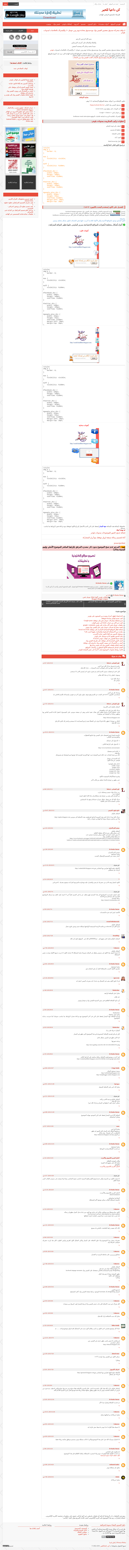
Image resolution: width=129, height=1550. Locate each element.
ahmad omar (115, 1353)
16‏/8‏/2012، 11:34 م (48, 978)
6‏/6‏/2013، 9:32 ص (48, 1313)
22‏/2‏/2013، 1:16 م (48, 1209)
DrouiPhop (116, 935)
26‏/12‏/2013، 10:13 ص (49, 1412)
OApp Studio (115, 1068)
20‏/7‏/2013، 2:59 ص (48, 1353)
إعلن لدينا (112, 1542)
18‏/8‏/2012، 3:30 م (48, 1009)
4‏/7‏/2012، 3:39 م (47, 909)
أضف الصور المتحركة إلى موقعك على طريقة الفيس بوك (104, 641)
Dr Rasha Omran (114, 689)
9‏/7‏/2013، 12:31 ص (48, 1338)
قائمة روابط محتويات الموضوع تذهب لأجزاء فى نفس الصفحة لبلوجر (100, 650)
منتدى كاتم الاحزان (114, 828)
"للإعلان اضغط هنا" (15, 63)
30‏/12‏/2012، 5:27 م (48, 1126)
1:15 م (108, 595)
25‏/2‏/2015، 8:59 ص (48, 1436)
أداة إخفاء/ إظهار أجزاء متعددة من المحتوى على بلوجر (105, 616)
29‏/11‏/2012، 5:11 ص (48, 1096)
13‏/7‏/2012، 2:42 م (48, 921)
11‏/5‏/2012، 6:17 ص (48, 689)
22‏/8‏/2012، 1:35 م (48, 1054)
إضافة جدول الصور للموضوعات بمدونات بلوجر (108, 533)
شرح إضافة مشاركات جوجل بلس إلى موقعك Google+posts (103, 620)
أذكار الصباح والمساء (80, 1530)
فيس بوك (56, 24)
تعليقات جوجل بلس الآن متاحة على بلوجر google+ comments (103, 625)
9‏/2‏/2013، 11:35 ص (48, 1190)
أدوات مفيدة (104, 24)
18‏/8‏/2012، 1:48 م (48, 990)
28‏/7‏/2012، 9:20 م (48, 935)
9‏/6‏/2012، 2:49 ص (48, 849)
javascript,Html (119, 543)
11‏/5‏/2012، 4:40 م (48, 789)
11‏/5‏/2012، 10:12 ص (48, 732)
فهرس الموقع (115, 24)
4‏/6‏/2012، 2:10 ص (48, 828)
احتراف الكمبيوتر (114, 1369)
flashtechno (116, 990)
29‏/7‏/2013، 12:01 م (48, 1369)
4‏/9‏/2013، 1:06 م (47, 1385)
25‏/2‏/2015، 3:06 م (48, 1448)
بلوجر (52, 50)
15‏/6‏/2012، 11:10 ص (48, 865)
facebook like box (99, 105)
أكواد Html (94, 597)
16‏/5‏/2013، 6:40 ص (48, 1287)
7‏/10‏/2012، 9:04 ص (48, 1068)
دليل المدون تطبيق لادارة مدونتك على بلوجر (108, 636)
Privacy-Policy (121, 1542)
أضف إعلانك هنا (35, 1528)
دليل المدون (92, 24)
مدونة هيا (116, 1084)
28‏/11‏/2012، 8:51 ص (48, 1084)
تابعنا (32, 30)
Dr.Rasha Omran (101, 583)
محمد (117, 1126)
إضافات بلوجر (67, 24)
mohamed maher (114, 1464)
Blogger (94, 599)
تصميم (83, 24)
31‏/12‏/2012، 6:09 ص (48, 1144)
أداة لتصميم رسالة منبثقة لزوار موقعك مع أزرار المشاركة (104, 538)
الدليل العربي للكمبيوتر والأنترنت (110, 1158)
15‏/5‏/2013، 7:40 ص (48, 1264)
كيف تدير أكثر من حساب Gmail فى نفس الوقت (107, 623)
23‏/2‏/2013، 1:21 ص (48, 1225)
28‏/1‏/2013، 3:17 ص (48, 1175)
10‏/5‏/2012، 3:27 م (48, 663)
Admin (117, 1477)
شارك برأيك (97, 4)
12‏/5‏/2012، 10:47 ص (48, 810)
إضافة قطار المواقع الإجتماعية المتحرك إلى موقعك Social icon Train (100, 629)
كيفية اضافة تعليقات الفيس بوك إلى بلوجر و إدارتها (106, 645)
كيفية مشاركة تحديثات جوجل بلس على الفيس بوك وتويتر (104, 627)
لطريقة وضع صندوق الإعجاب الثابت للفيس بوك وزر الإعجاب (92, 57)
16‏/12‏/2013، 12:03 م (48, 1399)
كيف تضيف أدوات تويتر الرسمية (110, 1455)
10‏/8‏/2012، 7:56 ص (48, 948)
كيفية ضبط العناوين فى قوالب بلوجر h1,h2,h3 (108, 638)
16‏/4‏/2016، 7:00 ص (48, 1477)
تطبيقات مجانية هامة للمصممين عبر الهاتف (19, 214)
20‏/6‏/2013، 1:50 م (48, 1325)
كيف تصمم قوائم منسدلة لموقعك (112, 618)
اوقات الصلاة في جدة (20, 68)
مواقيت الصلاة (82, 1532)
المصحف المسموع (81, 1528)
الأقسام (20, 30)
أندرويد (76, 24)
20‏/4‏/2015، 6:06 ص (48, 1464)
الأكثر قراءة (9, 30)
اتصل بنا (105, 4)
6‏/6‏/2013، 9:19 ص (48, 1301)
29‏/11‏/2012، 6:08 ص (48, 1112)
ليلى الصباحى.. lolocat (113, 663)
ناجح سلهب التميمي (113, 810)
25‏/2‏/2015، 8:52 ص (48, 1424)
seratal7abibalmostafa (112, 921)
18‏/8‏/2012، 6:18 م (48, 1027)
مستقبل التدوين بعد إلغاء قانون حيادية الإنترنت (108, 634)
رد (119, 683)
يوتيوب (48, 24)
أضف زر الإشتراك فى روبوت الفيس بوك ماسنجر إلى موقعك (103, 643)
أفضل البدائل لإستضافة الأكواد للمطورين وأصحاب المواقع (104, 647)
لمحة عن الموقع (113, 4)
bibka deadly (115, 1325)
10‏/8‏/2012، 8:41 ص (48, 964)
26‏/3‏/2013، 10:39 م (48, 1251)
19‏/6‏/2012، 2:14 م (48, 879)
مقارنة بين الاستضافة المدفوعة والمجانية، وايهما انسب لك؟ (103, 632)
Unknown (116, 948)
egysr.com (116, 978)
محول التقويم (82, 1534)
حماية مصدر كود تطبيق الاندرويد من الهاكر (19, 111)
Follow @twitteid (20, 48)
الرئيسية (122, 4)
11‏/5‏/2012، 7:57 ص (48, 704)
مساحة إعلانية (28, 182)
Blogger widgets (102, 599)
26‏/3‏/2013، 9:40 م (48, 1237)
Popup (92, 105)
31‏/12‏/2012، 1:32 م (48, 1158)
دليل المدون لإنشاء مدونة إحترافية (112, 1525)
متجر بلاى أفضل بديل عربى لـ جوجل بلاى (19, 113)
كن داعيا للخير (111, 10)
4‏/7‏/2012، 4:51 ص (48, 891)
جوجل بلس (86, 597)
